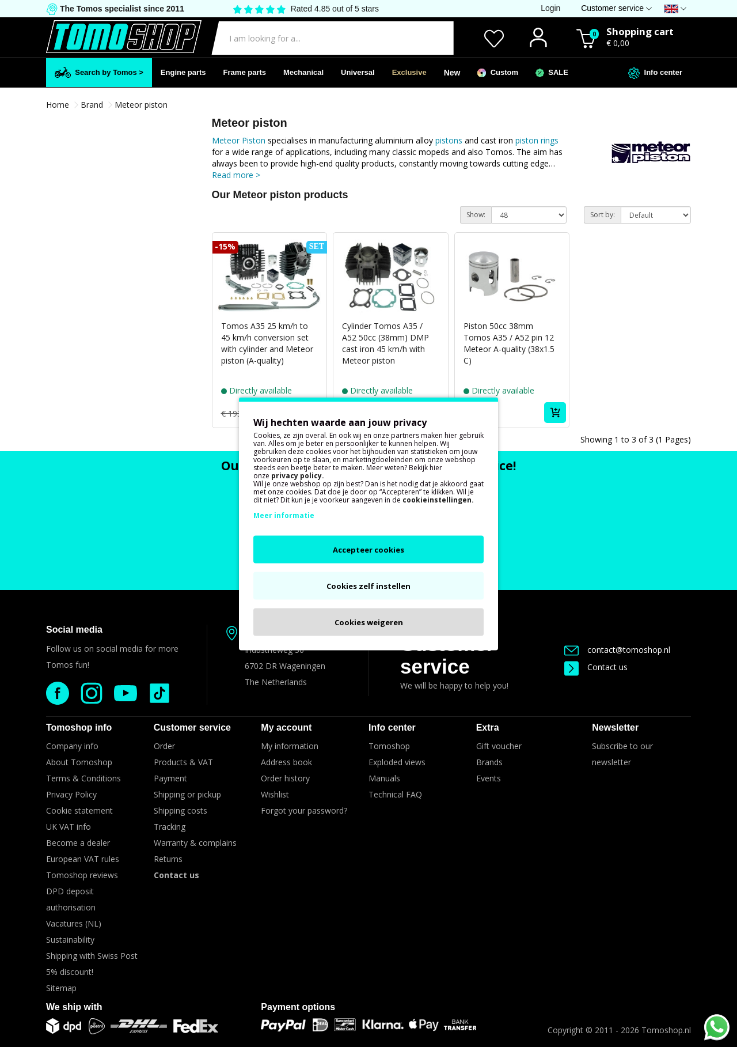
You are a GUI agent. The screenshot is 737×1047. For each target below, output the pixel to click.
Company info (72, 745)
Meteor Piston (238, 140)
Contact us (596, 667)
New (452, 72)
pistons (450, 140)
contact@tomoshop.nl (617, 649)
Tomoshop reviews (82, 875)
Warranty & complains (195, 842)
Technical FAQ (395, 794)
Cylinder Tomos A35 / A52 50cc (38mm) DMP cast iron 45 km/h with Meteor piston (385, 343)
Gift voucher (499, 745)
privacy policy (296, 475)
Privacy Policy (71, 794)
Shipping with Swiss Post (92, 955)
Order (164, 745)
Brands (489, 762)
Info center (655, 73)
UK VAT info (68, 826)
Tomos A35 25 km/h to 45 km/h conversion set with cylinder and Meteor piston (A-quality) (267, 343)
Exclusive (409, 72)
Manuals (384, 778)
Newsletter (615, 727)
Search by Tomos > (99, 72)
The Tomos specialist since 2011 (121, 8)
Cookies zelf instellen (368, 585)
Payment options (298, 1007)
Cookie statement (79, 810)
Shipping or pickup (187, 794)
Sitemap (61, 987)
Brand (92, 104)
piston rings (537, 140)
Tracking (169, 826)
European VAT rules (82, 858)
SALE (551, 72)
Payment (170, 778)
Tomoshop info (79, 727)
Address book (286, 762)
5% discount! (69, 971)
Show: (475, 215)
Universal (358, 72)
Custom (497, 72)
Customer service (447, 655)
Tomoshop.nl (666, 1030)
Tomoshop (389, 745)
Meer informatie (283, 515)
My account (286, 727)
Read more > (236, 174)
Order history (285, 778)
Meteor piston (141, 104)
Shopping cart (640, 31)
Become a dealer (78, 842)
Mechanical (303, 72)
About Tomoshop (79, 762)
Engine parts (183, 72)
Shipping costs (180, 810)
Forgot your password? (304, 810)
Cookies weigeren (369, 622)
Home (57, 104)
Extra (487, 727)
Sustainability (70, 939)
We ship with (74, 1007)
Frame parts (244, 72)
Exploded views (397, 762)
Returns (168, 858)
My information (289, 745)
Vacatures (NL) (73, 923)
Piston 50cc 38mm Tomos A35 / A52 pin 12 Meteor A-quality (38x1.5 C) (509, 343)
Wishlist (275, 794)
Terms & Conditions (83, 778)
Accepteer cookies (368, 549)
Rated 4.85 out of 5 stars (335, 8)
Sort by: (602, 215)
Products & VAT (183, 762)
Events (488, 778)
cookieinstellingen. (438, 499)
